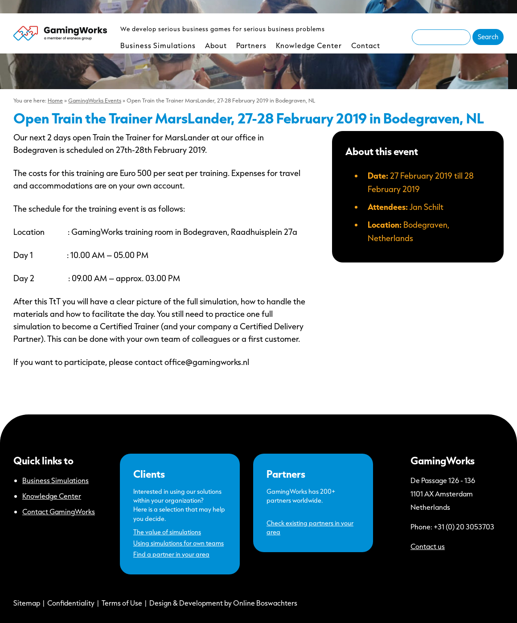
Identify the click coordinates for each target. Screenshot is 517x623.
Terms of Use (122, 602)
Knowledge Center (309, 45)
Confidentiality (70, 602)
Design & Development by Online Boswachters (223, 602)
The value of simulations (167, 532)
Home (55, 100)
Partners (251, 45)
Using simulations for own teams (178, 543)
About (216, 45)
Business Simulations (158, 45)
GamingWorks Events (94, 100)
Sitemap (26, 602)
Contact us (427, 546)
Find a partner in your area (171, 554)
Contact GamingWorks (58, 511)
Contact (365, 45)
